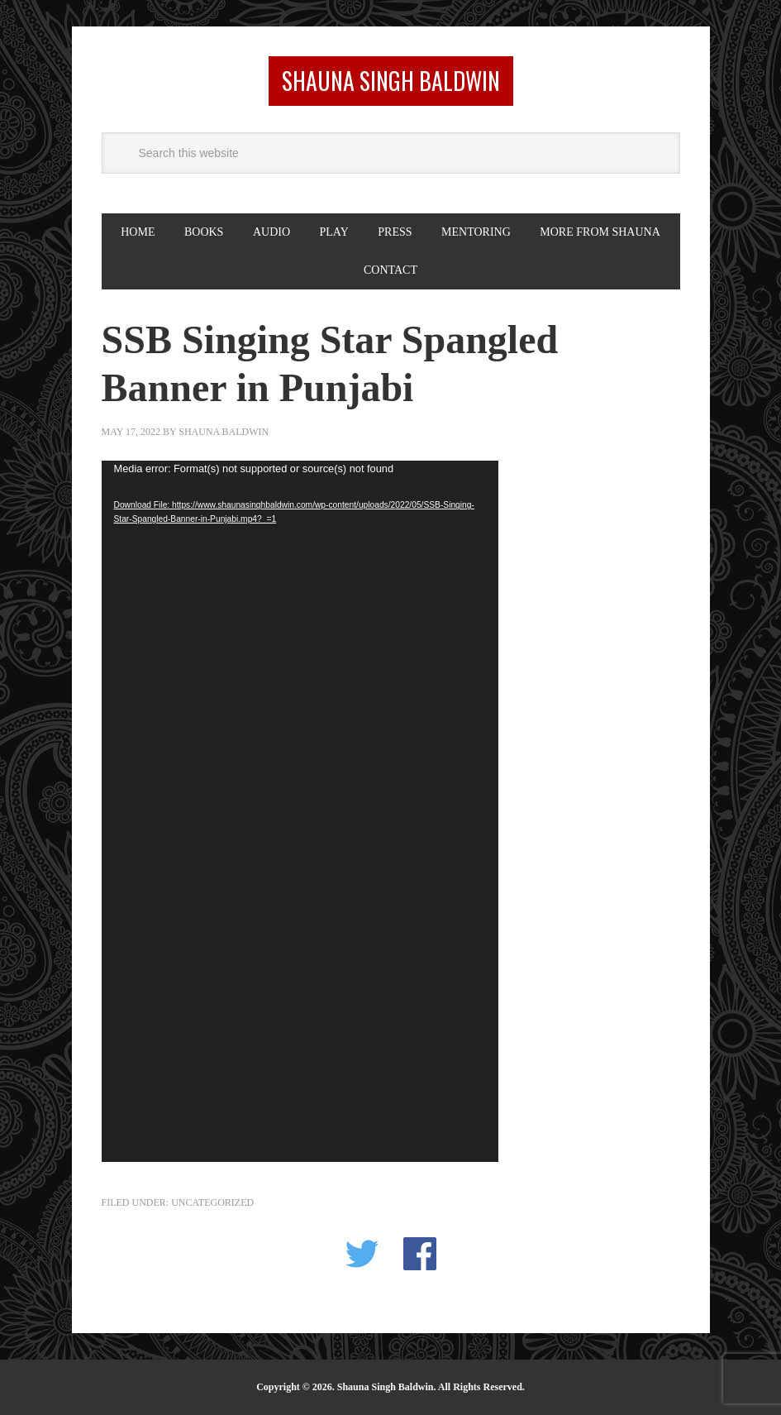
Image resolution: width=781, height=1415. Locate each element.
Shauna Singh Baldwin (391, 81)
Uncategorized (212, 1202)
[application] (300, 811)
